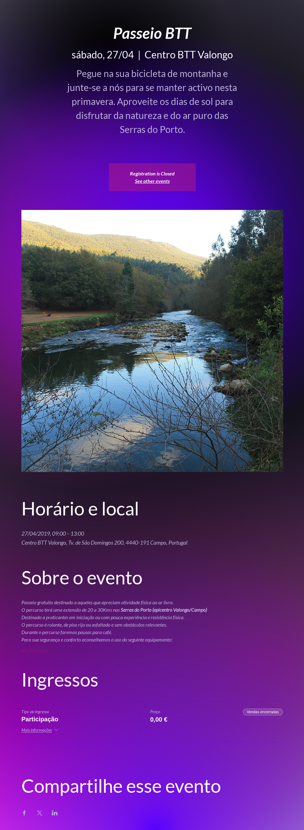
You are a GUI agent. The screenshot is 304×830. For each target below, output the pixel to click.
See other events (152, 181)
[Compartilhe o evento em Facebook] (24, 812)
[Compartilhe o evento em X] (39, 812)
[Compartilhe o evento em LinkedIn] (55, 812)
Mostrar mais (34, 650)
